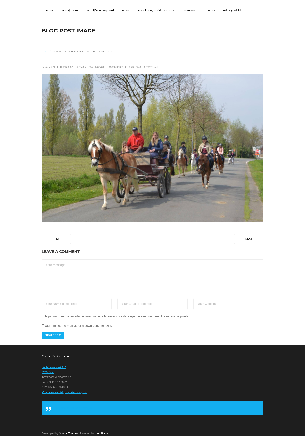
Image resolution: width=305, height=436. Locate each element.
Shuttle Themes (68, 429)
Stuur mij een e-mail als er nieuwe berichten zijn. (78, 322)
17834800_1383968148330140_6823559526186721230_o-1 (126, 63)
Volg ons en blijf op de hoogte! (64, 388)
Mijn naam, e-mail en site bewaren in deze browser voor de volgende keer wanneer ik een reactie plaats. (117, 312)
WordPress (101, 429)
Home (45, 47)
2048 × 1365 (85, 63)
